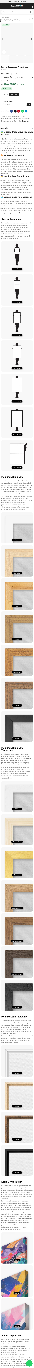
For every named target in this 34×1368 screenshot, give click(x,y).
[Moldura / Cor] (24, 77)
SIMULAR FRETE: (8, 101)
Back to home (30, 19)
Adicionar (14, 94)
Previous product (28, 19)
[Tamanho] (17, 73)
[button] (17, 1)
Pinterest (18, 111)
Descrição (4, 128)
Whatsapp (22, 111)
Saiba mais (25, 121)
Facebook (11, 111)
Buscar (31, 12)
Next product (32, 19)
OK (29, 104)
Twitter (15, 111)
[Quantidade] (4, 94)
